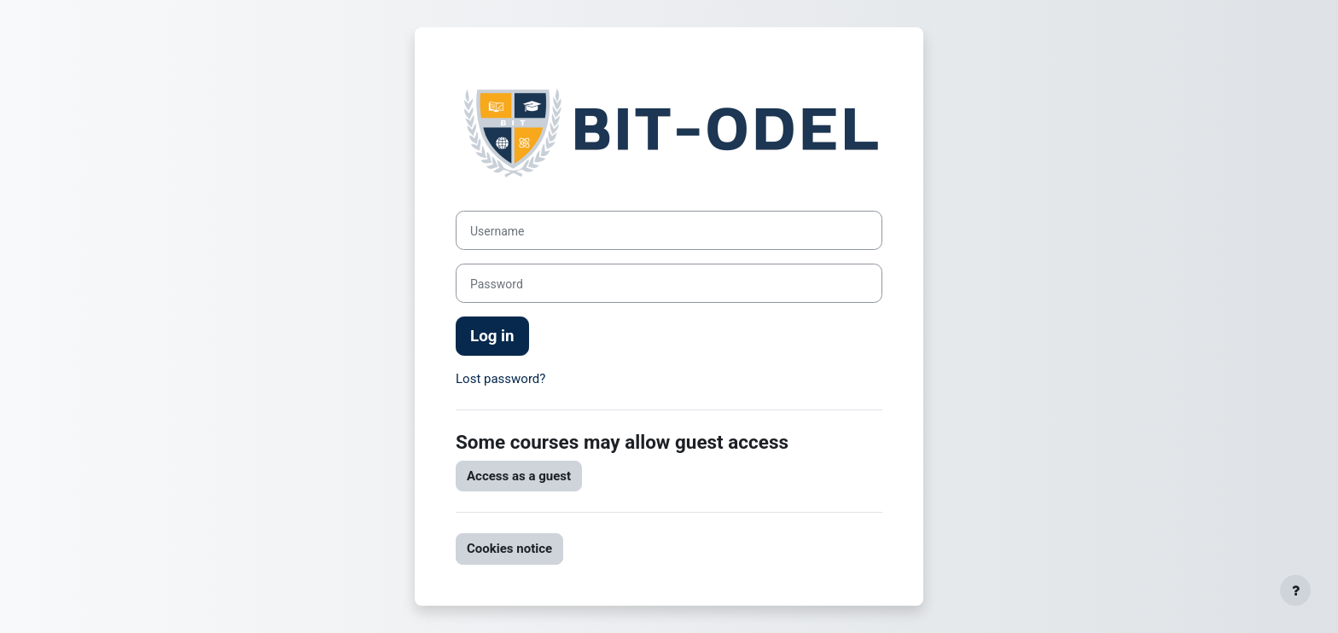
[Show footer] (1295, 590)
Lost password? (500, 378)
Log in (492, 336)
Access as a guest (519, 476)
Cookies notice (509, 548)
